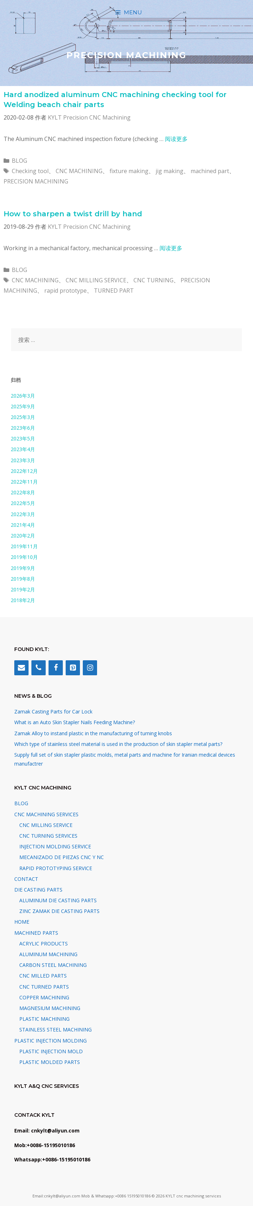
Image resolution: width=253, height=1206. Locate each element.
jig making (169, 171)
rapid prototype (65, 290)
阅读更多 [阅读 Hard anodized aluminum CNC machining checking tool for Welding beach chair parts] (176, 139)
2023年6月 (23, 427)
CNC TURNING (153, 280)
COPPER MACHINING (44, 997)
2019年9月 (23, 568)
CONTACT (26, 879)
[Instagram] (90, 667)
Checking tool (30, 171)
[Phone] (38, 667)
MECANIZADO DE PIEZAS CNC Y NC (61, 857)
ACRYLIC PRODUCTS (43, 943)
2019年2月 (23, 589)
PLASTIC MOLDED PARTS (49, 1062)
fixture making (129, 171)
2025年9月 (23, 406)
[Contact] (21, 667)
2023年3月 (23, 460)
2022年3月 (23, 514)
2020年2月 (23, 535)
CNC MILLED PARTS (43, 975)
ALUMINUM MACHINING (48, 954)
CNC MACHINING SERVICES (46, 814)
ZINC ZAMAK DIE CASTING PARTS (59, 911)
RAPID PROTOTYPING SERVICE (55, 868)
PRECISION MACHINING (36, 181)
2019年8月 (23, 578)
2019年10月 (24, 557)
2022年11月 (24, 481)
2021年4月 (23, 524)
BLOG (19, 161)
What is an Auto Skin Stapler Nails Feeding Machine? (74, 722)
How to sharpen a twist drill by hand (73, 214)
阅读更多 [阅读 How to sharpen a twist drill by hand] (171, 248)
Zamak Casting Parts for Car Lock (53, 711)
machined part (210, 171)
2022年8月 (23, 492)
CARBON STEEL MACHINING (53, 965)
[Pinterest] (73, 667)
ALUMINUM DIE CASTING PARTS (58, 900)
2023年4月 (23, 449)
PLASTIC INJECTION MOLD (51, 1051)
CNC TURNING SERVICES (48, 835)
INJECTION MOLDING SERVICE (55, 846)
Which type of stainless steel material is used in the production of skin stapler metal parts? (118, 744)
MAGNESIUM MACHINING (49, 1008)
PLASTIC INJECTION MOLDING (50, 1040)
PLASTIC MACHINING (44, 1018)
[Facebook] (56, 667)
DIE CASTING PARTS (38, 889)
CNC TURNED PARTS (44, 986)
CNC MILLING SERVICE (96, 280)
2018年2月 (23, 600)
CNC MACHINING (79, 171)
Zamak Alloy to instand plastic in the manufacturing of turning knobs (93, 733)
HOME (21, 921)
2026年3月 (23, 395)
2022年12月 (24, 471)
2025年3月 (23, 417)
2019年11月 (24, 546)
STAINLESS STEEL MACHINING (55, 1029)
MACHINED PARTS (36, 932)
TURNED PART (114, 290)
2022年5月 (23, 503)
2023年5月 (23, 438)
